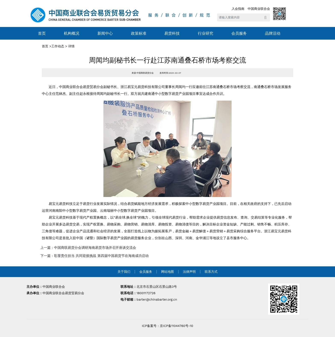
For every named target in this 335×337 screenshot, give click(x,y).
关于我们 (124, 272)
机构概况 (71, 33)
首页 (42, 33)
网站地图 (167, 272)
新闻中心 (105, 33)
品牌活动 (272, 33)
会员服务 (239, 33)
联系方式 (211, 272)
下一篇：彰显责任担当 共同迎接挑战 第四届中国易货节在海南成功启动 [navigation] (94, 256)
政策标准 (138, 33)
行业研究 (205, 33)
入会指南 (238, 9)
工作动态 (57, 46)
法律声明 (189, 272)
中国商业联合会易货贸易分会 (63, 293)
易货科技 (172, 33)
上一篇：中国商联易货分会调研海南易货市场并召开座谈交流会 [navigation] (88, 248)
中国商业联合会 (259, 9)
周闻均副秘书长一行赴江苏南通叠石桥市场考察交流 (167, 60)
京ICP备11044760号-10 (176, 326)
